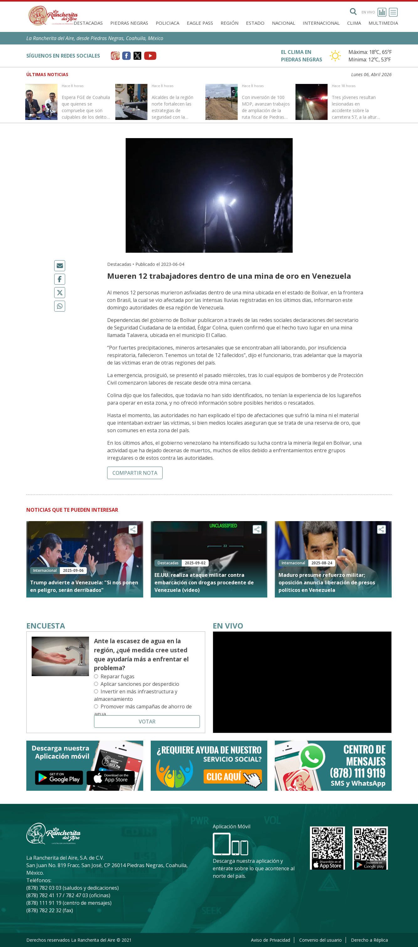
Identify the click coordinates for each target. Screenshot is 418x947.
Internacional (321, 23)
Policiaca (167, 23)
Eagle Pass (200, 23)
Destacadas (88, 23)
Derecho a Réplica (369, 940)
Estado (255, 23)
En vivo (374, 12)
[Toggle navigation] (393, 12)
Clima (354, 23)
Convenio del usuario (320, 940)
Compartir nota (134, 472)
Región (229, 23)
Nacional (283, 23)
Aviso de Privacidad (270, 940)
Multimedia (383, 23)
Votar (147, 721)
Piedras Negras (129, 23)
